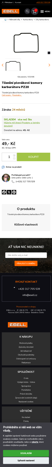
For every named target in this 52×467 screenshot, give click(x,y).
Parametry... (17, 95)
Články (26, 421)
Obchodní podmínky (26, 355)
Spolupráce (26, 386)
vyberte (34, 442)
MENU (47, 11)
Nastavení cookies (26, 401)
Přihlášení (8, 2)
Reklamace (26, 362)
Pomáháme (26, 390)
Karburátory (28, 19)
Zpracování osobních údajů (26, 398)
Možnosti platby (26, 343)
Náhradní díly (14, 19)
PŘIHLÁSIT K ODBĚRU (26, 263)
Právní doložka (26, 394)
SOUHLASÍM (26, 453)
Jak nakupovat (26, 351)
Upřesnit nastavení (26, 460)
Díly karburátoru (42, 19)
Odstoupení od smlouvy (26, 359)
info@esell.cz (29, 295)
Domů (5, 20)
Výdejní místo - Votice (26, 382)
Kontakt (18, 2)
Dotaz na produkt (14, 167)
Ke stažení (26, 417)
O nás (26, 378)
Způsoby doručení (26, 347)
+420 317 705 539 (43, 2)
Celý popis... (7, 95)
